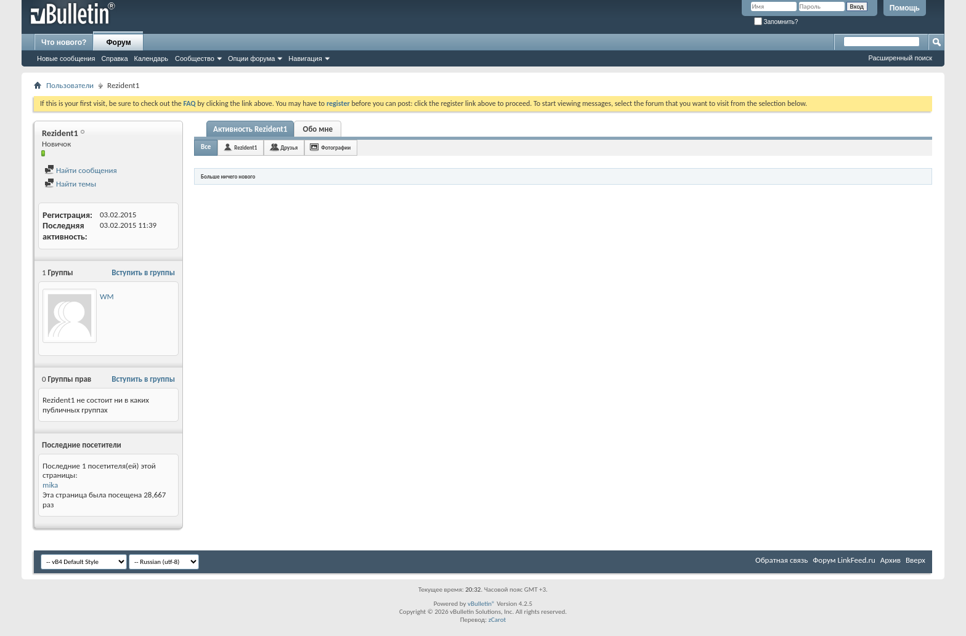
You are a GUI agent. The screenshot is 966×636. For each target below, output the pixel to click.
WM (107, 296)
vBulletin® (481, 604)
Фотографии (336, 147)
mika (50, 484)
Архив (890, 560)
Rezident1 (245, 147)
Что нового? (63, 42)
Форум (118, 42)
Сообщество (194, 58)
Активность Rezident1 (250, 129)
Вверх (915, 560)
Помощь (905, 8)
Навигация (305, 58)
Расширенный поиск (900, 58)
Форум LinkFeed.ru (844, 560)
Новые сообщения (66, 58)
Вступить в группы (143, 272)
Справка (114, 58)
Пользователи (70, 85)
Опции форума (251, 58)
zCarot (497, 620)
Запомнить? (776, 21)
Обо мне (318, 129)
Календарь (151, 58)
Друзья (289, 147)
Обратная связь (781, 560)
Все (206, 147)
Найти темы (70, 183)
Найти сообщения (80, 170)
